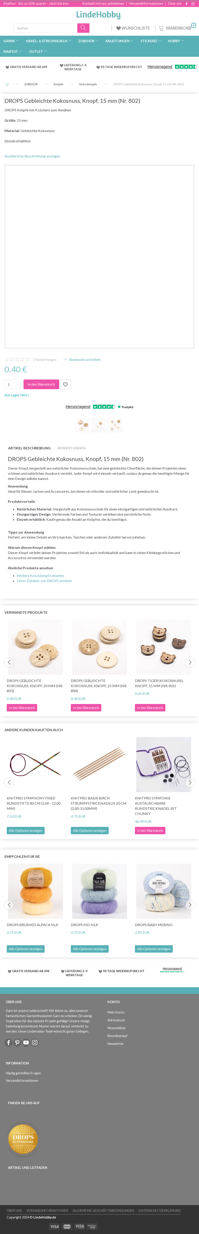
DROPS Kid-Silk (84, 925)
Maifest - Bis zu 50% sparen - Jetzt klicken (36, 3)
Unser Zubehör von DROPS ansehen (44, 580)
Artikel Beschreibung (29, 448)
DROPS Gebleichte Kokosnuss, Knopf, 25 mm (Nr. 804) (99, 685)
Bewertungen (44, 359)
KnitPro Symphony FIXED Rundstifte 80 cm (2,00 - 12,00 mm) (34, 803)
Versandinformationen (146, 3)
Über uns (175, 3)
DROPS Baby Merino (154, 925)
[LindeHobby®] (98, 14)
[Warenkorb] (177, 27)
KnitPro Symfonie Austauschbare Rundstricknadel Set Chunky (156, 806)
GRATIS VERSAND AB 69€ (28, 67)
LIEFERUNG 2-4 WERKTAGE (75, 67)
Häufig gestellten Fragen (23, 1073)
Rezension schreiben (85, 359)
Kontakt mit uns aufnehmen (103, 3)
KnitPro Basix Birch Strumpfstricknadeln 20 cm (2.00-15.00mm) (99, 803)
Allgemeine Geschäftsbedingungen (103, 1210)
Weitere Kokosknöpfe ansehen (40, 575)
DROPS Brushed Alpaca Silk (32, 925)
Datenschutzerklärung (159, 1210)
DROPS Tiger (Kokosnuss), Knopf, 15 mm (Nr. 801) (159, 683)
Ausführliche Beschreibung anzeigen (32, 156)
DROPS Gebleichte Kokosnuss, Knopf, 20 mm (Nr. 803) (35, 685)
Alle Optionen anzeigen (25, 830)
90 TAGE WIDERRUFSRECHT (121, 67)
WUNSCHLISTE (133, 28)
